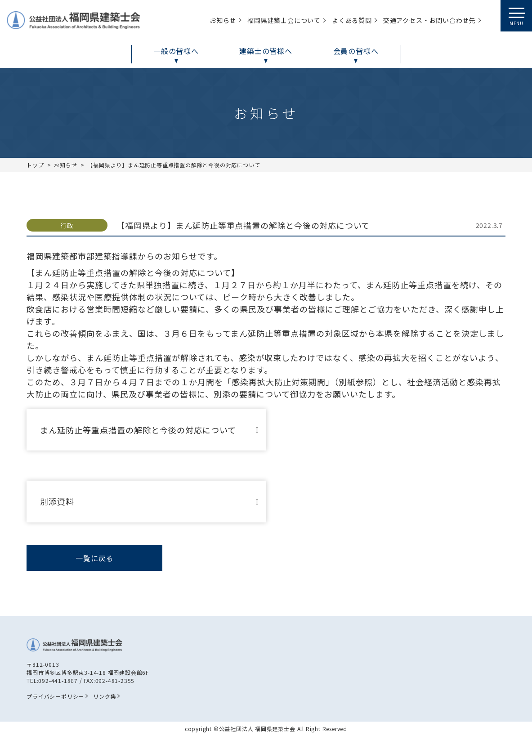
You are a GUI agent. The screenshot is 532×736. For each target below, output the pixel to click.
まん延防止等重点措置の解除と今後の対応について (138, 430)
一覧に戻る (94, 558)
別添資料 (57, 501)
